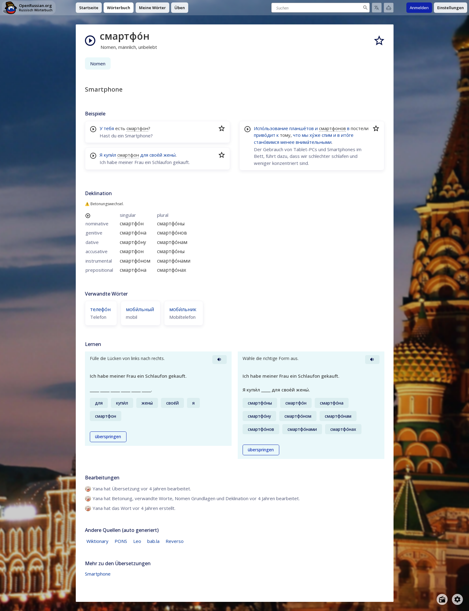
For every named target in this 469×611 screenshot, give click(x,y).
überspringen (108, 436)
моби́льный (140, 309)
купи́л (110, 155)
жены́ (169, 155)
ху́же (315, 135)
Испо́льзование (271, 128)
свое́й (155, 155)
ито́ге (347, 135)
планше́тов (301, 128)
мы (305, 135)
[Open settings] (457, 599)
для (144, 155)
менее (287, 142)
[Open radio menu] (442, 599)
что (297, 135)
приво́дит (264, 135)
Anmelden (419, 7)
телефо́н (100, 309)
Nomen (97, 63)
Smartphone (98, 574)
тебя (109, 128)
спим (327, 135)
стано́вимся (266, 142)
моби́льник (182, 309)
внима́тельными (314, 142)
